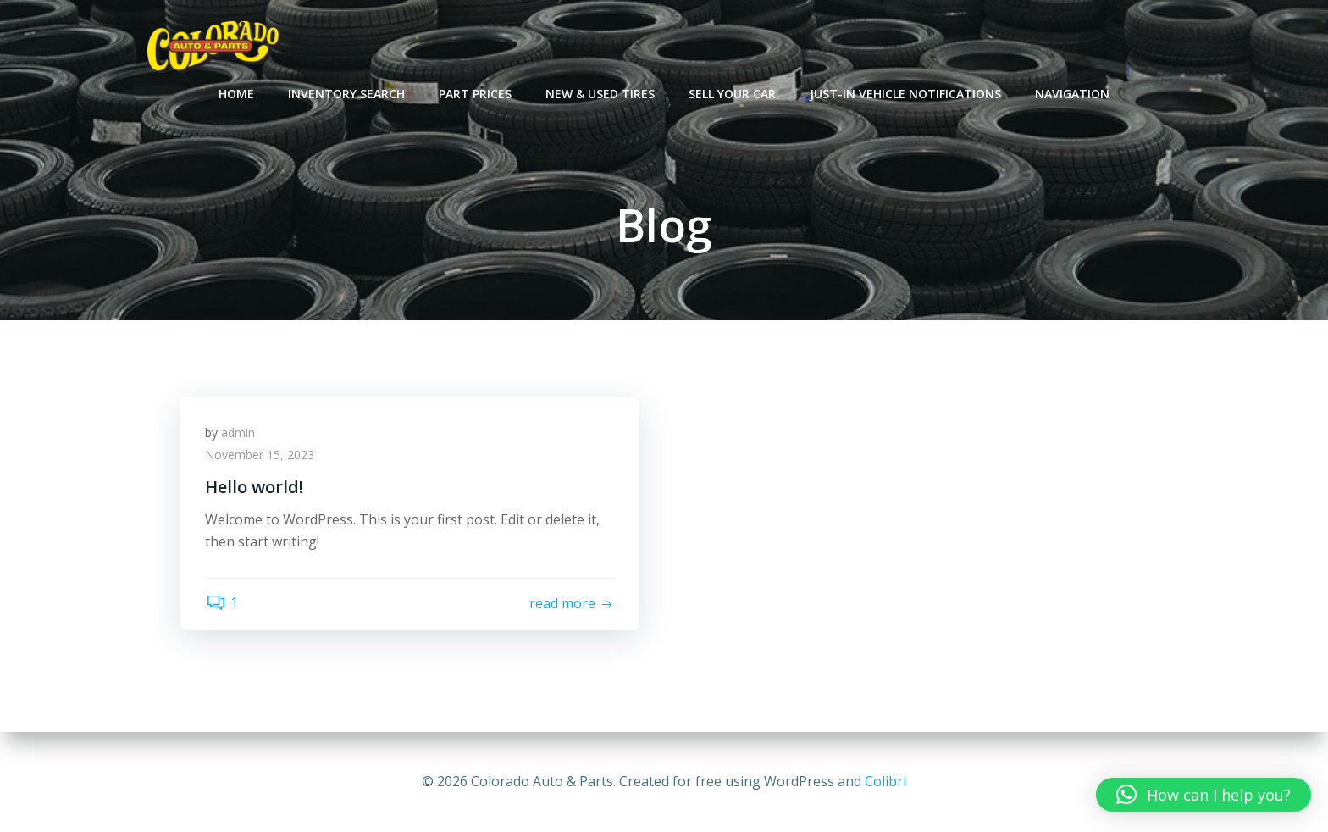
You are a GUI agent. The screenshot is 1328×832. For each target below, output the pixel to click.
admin (239, 433)
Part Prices (475, 94)
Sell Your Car (732, 94)
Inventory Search (346, 94)
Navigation (1072, 94)
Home (236, 94)
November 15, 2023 (260, 455)
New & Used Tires (600, 94)
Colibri (885, 781)
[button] (1203, 795)
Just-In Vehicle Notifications (905, 94)
